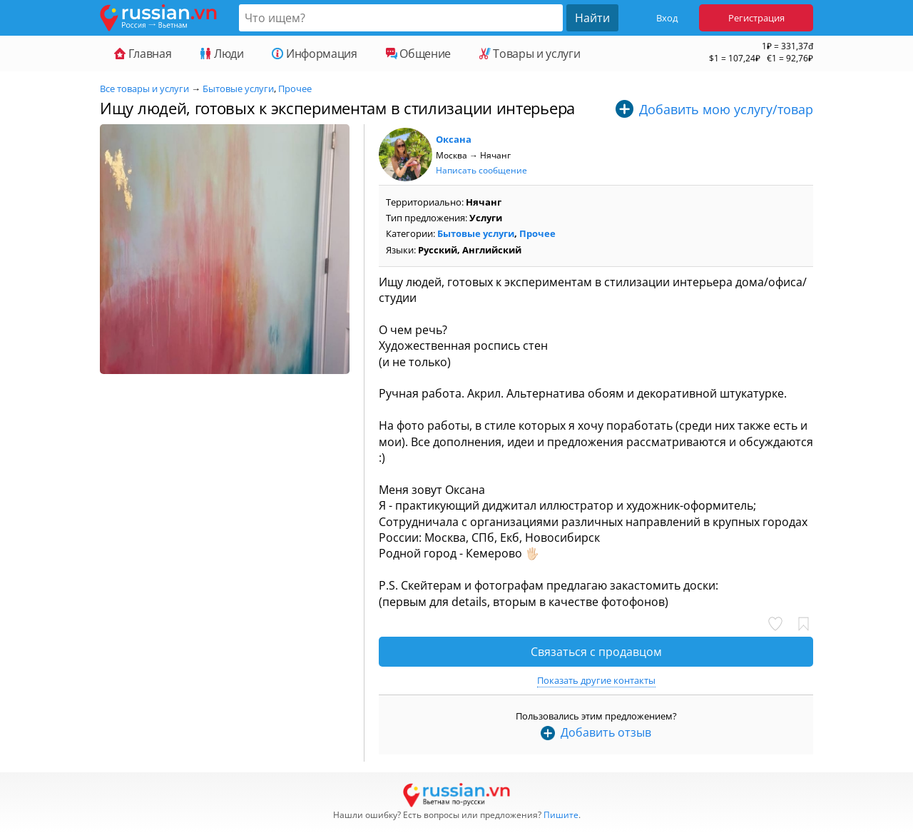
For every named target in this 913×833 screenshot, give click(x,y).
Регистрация (756, 17)
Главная (142, 53)
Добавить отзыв (606, 732)
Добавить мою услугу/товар (726, 109)
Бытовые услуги (238, 88)
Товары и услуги (529, 53)
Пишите (561, 815)
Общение (418, 53)
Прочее (295, 88)
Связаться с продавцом (596, 652)
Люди (221, 53)
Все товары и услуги (144, 88)
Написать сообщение (481, 170)
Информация (314, 53)
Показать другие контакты (596, 680)
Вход (667, 17)
